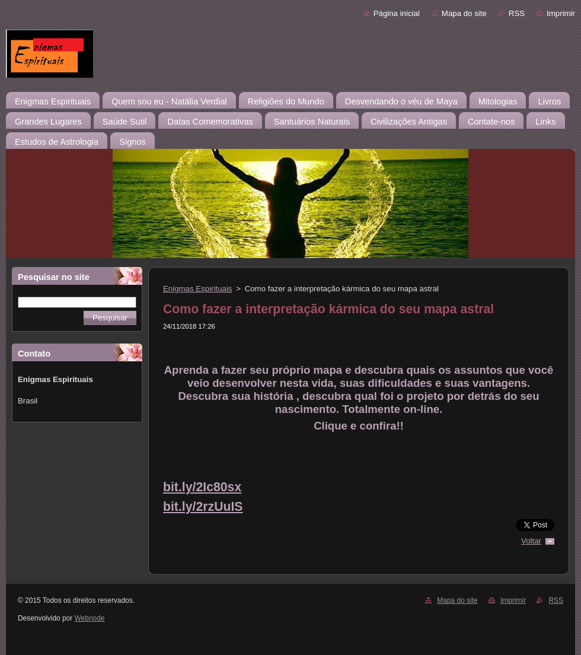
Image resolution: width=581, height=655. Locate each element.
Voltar (531, 540)
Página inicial (397, 13)
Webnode (90, 618)
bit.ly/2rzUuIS (203, 507)
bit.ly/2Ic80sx (202, 487)
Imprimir (561, 13)
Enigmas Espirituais (197, 288)
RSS (517, 13)
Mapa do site (464, 13)
